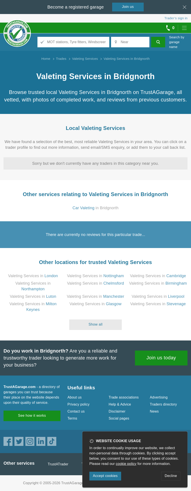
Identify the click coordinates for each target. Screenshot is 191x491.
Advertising (159, 397)
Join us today (161, 357)
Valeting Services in (33, 276)
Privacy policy (78, 404)
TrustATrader (58, 464)
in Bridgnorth (95, 208)
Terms (72, 418)
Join (128, 7)
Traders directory (163, 404)
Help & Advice (120, 404)
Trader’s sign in (175, 18)
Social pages (119, 418)
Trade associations (124, 397)
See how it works (32, 415)
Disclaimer (117, 411)
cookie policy (126, 464)
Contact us (76, 411)
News (154, 411)
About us (74, 397)
